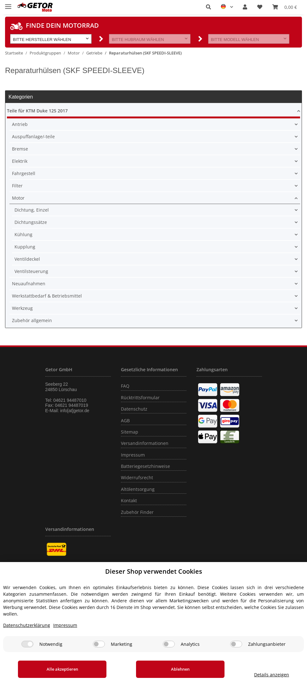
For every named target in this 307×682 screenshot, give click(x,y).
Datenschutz (134, 409)
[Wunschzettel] (259, 7)
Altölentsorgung (138, 489)
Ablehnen (167, 669)
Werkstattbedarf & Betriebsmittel (47, 296)
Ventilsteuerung (31, 271)
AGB (125, 420)
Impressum (133, 455)
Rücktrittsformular (140, 398)
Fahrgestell (23, 173)
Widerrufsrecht (137, 477)
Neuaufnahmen (28, 284)
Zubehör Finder (137, 512)
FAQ (125, 386)
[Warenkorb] (284, 7)
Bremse (20, 149)
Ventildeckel (27, 259)
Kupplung (24, 247)
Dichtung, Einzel (31, 210)
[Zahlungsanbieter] (236, 644)
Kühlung (23, 234)
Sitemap (129, 432)
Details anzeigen (263, 675)
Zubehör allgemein (32, 320)
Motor (18, 198)
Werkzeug (22, 308)
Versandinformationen (144, 443)
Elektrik (19, 161)
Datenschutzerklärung (26, 625)
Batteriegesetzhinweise (145, 466)
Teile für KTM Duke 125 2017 (37, 111)
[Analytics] (169, 644)
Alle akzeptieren (58, 669)
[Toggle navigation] (8, 4)
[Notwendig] (27, 644)
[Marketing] (99, 644)
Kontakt (129, 500)
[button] (208, 7)
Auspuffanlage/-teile (33, 136)
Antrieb (20, 124)
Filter (17, 186)
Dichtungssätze (30, 222)
